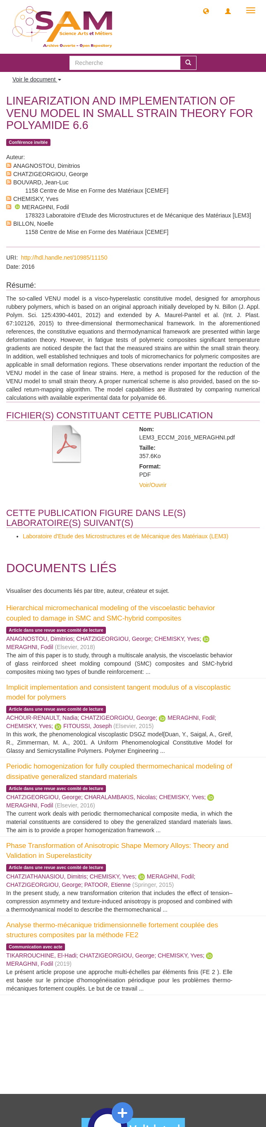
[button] (206, 11)
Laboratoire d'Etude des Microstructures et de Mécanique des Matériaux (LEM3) (125, 536)
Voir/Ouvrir (153, 485)
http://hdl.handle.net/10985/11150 (64, 257)
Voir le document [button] (36, 79)
